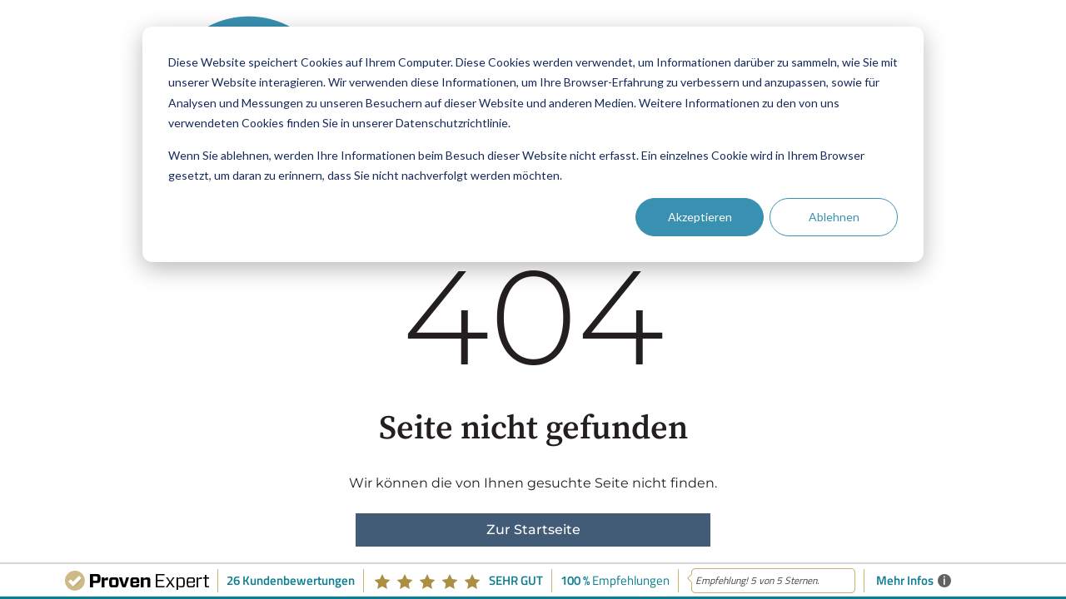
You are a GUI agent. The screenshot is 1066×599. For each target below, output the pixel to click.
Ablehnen (834, 217)
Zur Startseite (533, 529)
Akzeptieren (700, 217)
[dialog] (533, 144)
